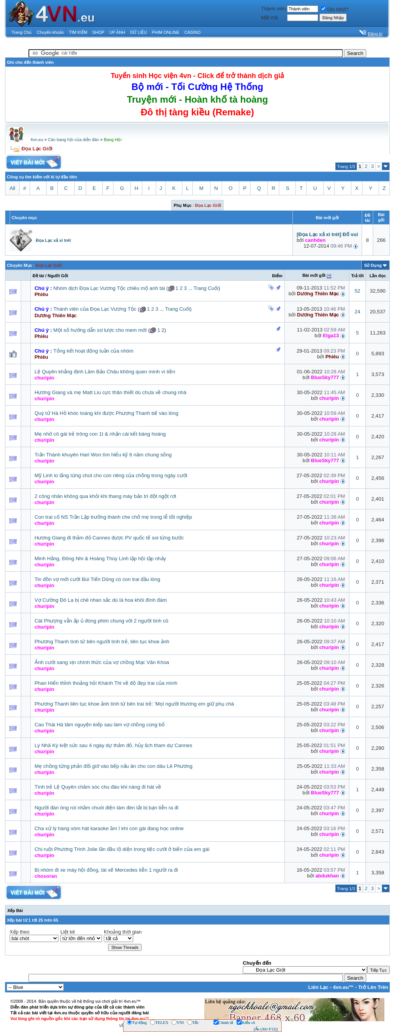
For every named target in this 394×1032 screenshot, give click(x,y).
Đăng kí (375, 34)
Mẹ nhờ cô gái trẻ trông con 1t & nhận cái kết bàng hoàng (100, 434)
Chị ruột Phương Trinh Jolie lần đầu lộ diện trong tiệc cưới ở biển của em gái (122, 849)
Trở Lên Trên (373, 987)
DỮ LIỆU (138, 32)
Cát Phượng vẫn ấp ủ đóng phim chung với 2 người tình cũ (102, 621)
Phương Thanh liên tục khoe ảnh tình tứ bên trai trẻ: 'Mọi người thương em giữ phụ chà (134, 704)
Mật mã (269, 17)
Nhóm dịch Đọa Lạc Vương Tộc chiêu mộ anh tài (109, 288)
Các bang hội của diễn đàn (73, 139)
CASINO (192, 32)
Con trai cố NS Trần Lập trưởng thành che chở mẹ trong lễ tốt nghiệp (113, 517)
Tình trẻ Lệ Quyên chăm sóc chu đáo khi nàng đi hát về (98, 787)
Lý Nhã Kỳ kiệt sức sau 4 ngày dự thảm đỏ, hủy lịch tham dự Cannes (113, 745)
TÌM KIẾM (78, 32)
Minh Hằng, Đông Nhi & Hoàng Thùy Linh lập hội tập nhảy (100, 558)
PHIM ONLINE (165, 32)
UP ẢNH (117, 32)
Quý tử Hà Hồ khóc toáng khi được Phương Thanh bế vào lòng (107, 413)
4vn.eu (36, 139)
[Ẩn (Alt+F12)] (266, 1029)
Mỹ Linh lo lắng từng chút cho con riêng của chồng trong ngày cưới (111, 475)
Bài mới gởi (314, 275)
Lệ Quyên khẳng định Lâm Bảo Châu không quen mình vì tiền (105, 372)
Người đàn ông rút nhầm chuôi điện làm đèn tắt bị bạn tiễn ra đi (107, 808)
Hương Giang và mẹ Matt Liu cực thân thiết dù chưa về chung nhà (111, 392)
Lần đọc (377, 275)
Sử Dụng (373, 265)
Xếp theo (20, 932)
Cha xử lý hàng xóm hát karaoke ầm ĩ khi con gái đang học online (109, 828)
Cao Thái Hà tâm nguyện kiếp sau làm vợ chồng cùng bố (100, 724)
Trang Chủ (22, 32)
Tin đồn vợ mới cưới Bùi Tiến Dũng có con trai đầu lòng (97, 579)
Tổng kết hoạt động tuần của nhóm (93, 351)
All (12, 188)
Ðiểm (277, 275)
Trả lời (357, 275)
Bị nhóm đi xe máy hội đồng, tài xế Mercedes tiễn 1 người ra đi (106, 870)
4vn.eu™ (343, 987)
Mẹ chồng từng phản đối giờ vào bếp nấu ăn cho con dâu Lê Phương (114, 766)
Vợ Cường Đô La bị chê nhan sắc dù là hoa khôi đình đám (101, 600)
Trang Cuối (206, 288)
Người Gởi (58, 275)
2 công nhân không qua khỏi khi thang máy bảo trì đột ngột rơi (105, 496)
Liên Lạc (318, 987)
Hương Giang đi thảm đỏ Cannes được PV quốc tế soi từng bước (109, 538)
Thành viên (273, 9)
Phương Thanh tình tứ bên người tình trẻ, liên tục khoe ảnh (102, 641)
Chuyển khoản (50, 32)
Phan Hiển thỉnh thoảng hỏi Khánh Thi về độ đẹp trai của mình (106, 683)
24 (358, 312)
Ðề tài (38, 275)
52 (358, 291)
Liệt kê (67, 932)
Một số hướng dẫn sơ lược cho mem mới (100, 330)
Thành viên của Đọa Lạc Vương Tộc (95, 309)
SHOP (98, 32)
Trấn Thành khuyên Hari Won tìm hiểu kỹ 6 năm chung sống (103, 455)
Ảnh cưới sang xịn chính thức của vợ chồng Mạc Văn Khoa (102, 662)
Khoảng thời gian (123, 932)
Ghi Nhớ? (335, 9)
